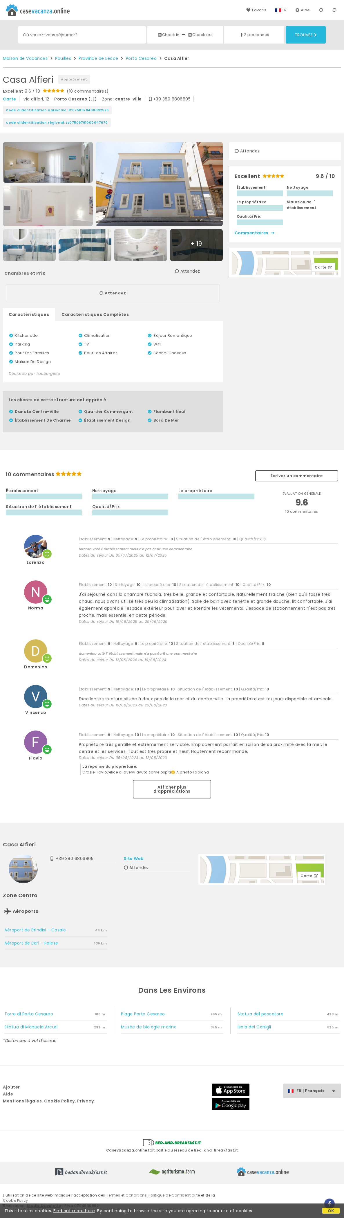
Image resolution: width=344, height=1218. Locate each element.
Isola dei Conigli (254, 1027)
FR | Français (318, 1091)
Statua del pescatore (260, 1014)
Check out (200, 34)
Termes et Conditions (126, 1195)
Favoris (256, 10)
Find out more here (74, 1211)
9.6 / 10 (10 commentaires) (56, 91)
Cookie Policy (15, 1200)
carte (9, 99)
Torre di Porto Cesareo (28, 1014)
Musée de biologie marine (149, 1027)
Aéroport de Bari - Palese (31, 943)
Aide (303, 10)
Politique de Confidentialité (174, 1195)
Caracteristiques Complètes (95, 314)
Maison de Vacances (25, 58)
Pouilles (63, 58)
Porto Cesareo (141, 58)
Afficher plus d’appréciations (172, 789)
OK (331, 1211)
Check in (168, 34)
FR (285, 10)
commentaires (255, 233)
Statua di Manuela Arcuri (30, 1027)
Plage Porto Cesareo (143, 1014)
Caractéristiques (29, 314)
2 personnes (254, 34)
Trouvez (306, 35)
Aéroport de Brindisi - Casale (35, 930)
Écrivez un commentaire (297, 475)
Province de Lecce (98, 58)
